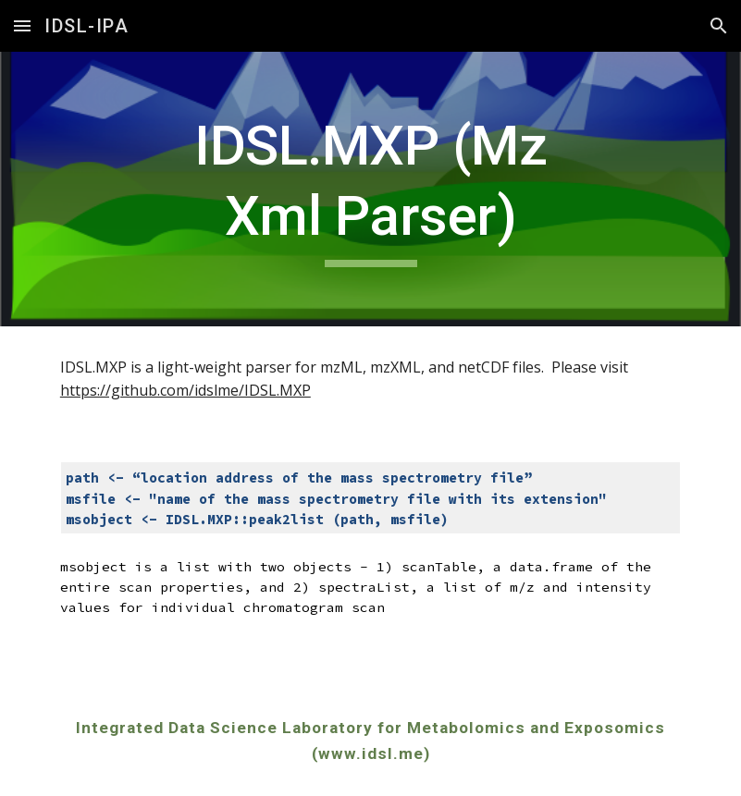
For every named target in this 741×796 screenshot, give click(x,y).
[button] (22, 25)
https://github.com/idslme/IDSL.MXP (185, 390)
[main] (370, 189)
